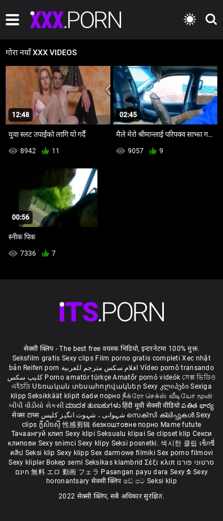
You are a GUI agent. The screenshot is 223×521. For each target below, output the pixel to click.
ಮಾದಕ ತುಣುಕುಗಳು (93, 405)
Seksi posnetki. (136, 443)
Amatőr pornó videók (146, 377)
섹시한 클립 (179, 443)
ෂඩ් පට (135, 481)
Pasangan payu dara (135, 472)
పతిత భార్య (197, 405)
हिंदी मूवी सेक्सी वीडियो (151, 405)
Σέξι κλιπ (161, 462)
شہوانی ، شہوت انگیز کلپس (84, 415)
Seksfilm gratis (36, 358)
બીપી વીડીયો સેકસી (36, 405)
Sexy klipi (81, 434)
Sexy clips (78, 358)
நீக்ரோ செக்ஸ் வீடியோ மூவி (167, 396)
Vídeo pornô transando (177, 368)
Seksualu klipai (122, 434)
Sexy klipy (94, 443)
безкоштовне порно (125, 425)
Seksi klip (41, 453)
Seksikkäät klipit (54, 396)
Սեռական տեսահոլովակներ (87, 386)
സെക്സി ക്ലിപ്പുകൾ (161, 415)
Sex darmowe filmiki (123, 453)
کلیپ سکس (25, 377)
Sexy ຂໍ (181, 472)
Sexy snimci (58, 443)
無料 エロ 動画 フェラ (65, 472)
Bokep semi (64, 462)
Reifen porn (41, 368)
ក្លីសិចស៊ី (51, 425)
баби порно (101, 396)
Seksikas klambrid (115, 462)
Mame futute (180, 425)
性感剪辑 (77, 425)
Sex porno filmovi (185, 453)
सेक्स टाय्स (26, 415)
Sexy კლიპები (166, 386)
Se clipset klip (170, 434)
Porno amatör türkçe (77, 377)
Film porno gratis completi (137, 358)
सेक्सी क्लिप (107, 481)
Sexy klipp (74, 453)
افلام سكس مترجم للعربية (100, 368)
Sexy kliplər (27, 462)
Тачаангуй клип (38, 434)
